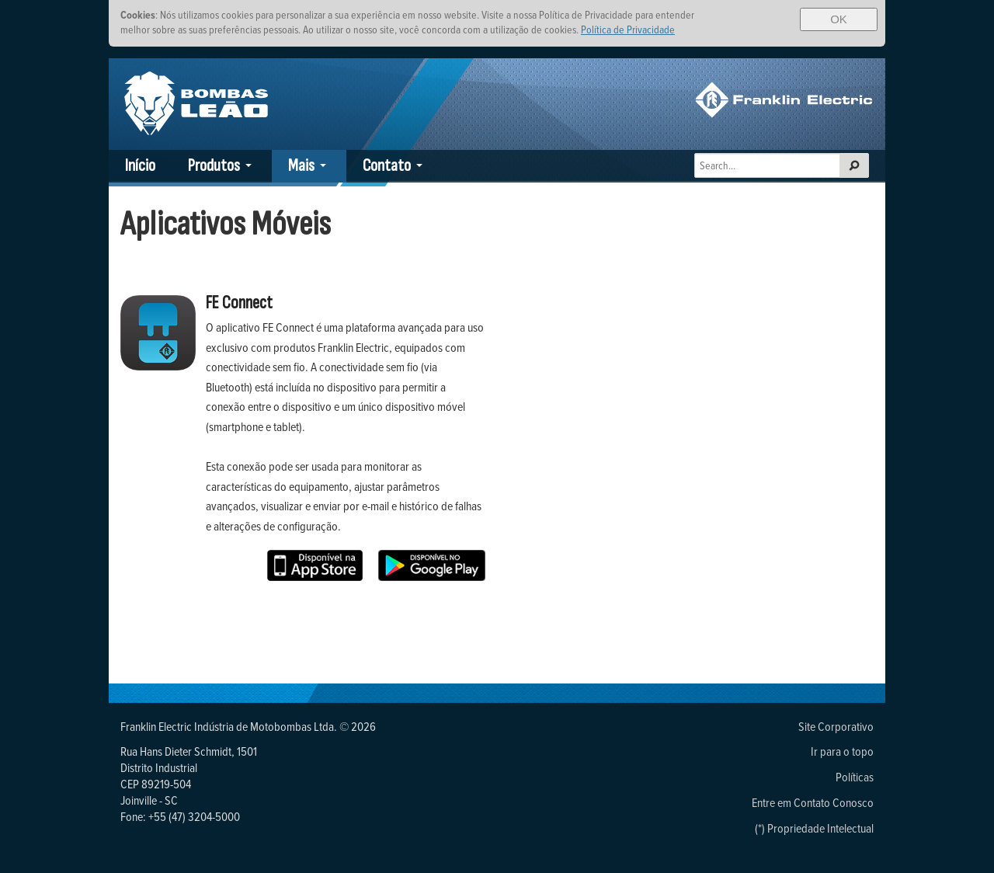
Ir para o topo (842, 751)
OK (838, 19)
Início (140, 165)
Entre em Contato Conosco (813, 802)
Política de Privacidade (628, 29)
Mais (301, 165)
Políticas (855, 776)
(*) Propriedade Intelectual (814, 827)
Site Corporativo (836, 726)
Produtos (214, 165)
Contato (387, 165)
